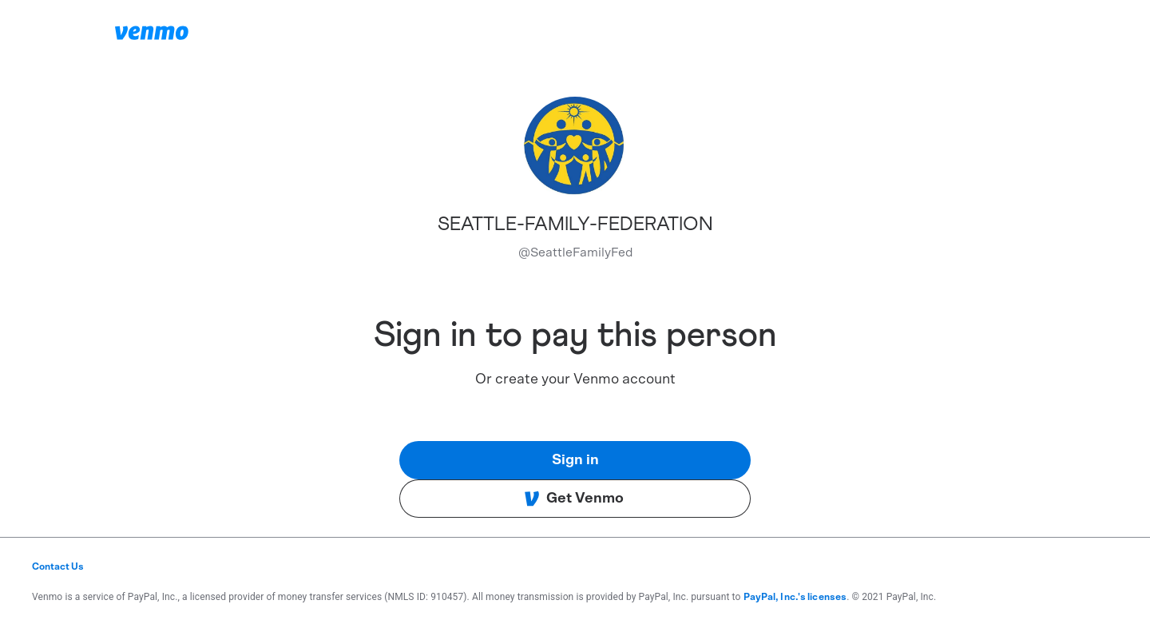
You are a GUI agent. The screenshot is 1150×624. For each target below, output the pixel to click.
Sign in (575, 460)
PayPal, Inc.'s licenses (795, 597)
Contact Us (58, 566)
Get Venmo (574, 499)
